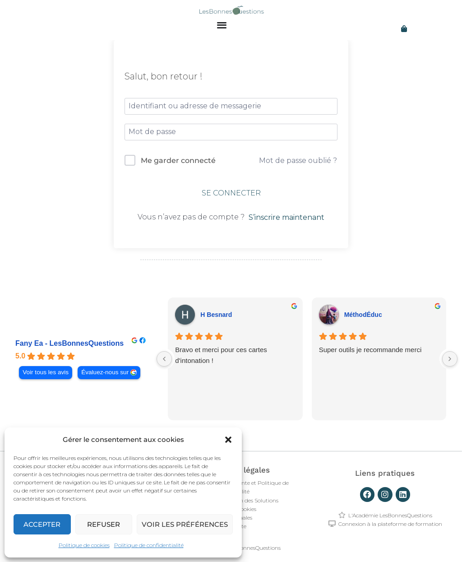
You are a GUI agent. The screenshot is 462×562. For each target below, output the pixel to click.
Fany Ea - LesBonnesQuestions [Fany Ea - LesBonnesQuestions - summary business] (69, 343)
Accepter (41, 524)
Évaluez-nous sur (105, 372)
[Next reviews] (449, 359)
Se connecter (231, 193)
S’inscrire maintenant (286, 217)
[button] (228, 439)
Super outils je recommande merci (370, 349)
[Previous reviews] (164, 359)
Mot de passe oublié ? (298, 160)
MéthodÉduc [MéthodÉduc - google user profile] (363, 314)
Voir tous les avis (46, 372)
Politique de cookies (84, 545)
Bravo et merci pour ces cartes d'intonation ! (221, 355)
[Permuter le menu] (222, 24)
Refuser (103, 524)
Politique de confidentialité (149, 545)
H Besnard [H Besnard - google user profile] (216, 314)
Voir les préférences (185, 524)
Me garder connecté (178, 160)
